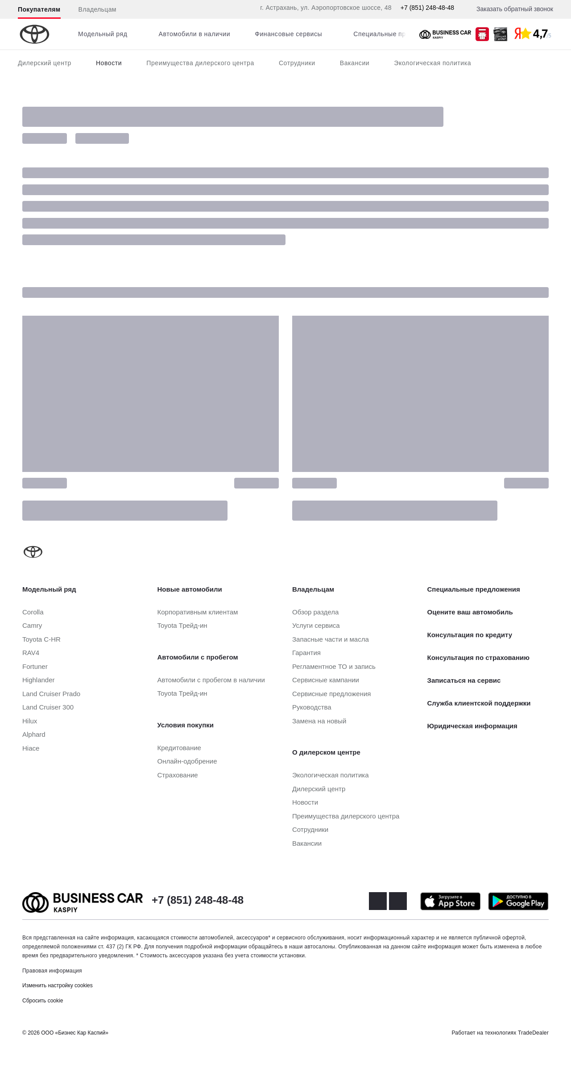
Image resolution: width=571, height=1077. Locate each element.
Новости (109, 63)
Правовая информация (52, 971)
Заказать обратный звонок (514, 9)
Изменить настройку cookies (57, 985)
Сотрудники (297, 63)
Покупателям (39, 9)
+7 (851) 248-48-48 (427, 7)
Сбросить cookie (42, 1001)
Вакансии (355, 63)
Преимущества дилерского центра (200, 63)
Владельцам (97, 9)
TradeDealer (533, 1033)
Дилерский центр (44, 63)
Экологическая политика (432, 63)
